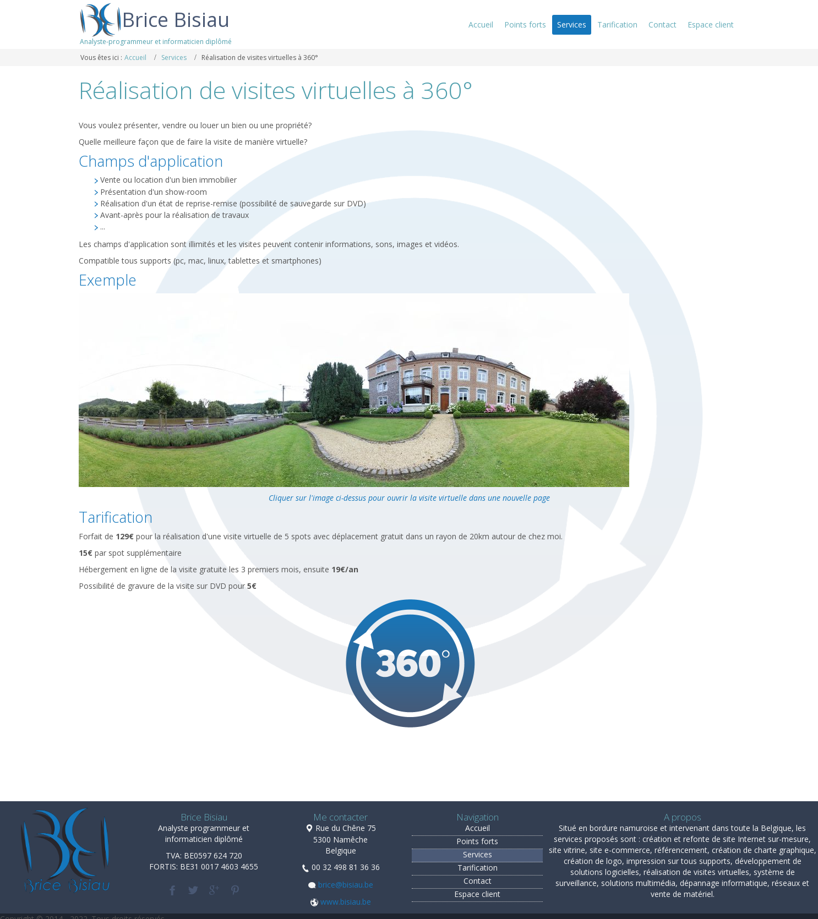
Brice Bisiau (176, 19)
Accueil (135, 57)
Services (174, 57)
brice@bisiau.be (345, 884)
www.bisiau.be (345, 901)
